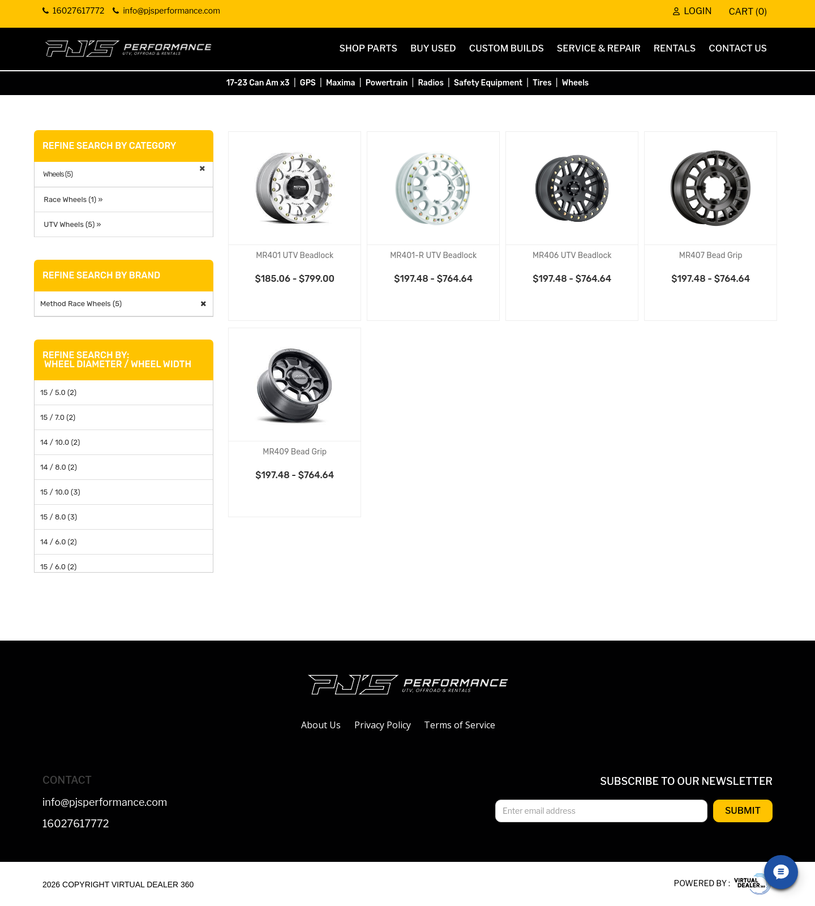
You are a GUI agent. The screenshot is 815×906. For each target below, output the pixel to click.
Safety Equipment (488, 83)
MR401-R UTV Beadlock (433, 255)
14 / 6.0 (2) (58, 542)
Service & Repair (599, 48)
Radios (430, 83)
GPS (308, 83)
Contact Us (738, 48)
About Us (321, 725)
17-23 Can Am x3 (258, 83)
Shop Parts (368, 48)
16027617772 (75, 824)
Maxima (340, 83)
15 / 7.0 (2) (57, 417)
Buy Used (433, 48)
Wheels (575, 83)
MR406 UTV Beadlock (572, 255)
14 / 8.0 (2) (58, 467)
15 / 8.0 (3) (58, 517)
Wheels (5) (57, 174)
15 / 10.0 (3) (60, 492)
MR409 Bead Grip (295, 452)
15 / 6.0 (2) (58, 567)
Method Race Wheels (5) (81, 303)
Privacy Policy (382, 725)
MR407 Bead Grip (711, 255)
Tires (542, 83)
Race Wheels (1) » (71, 199)
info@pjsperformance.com (104, 802)
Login (692, 12)
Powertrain (387, 83)
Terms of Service (459, 725)
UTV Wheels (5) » (70, 224)
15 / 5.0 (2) (58, 392)
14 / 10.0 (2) (60, 442)
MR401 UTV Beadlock (294, 255)
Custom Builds (506, 48)
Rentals (675, 48)
